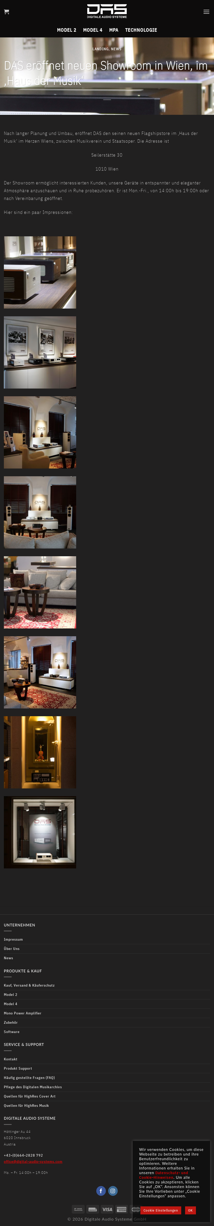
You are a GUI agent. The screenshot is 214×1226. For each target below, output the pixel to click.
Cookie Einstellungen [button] (161, 1210)
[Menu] (206, 11)
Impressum (13, 939)
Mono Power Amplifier (23, 1013)
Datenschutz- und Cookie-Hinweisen (163, 1175)
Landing (100, 48)
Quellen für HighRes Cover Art (30, 1096)
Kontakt (11, 1058)
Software (12, 1031)
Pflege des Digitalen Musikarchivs (33, 1086)
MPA (113, 30)
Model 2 (66, 30)
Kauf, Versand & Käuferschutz (29, 985)
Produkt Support (18, 1068)
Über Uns (12, 948)
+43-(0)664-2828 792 (23, 1155)
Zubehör (11, 1022)
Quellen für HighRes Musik (26, 1105)
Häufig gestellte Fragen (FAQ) (29, 1077)
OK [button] (190, 1210)
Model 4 (92, 30)
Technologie (141, 30)
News (116, 48)
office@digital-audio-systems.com (33, 1161)
